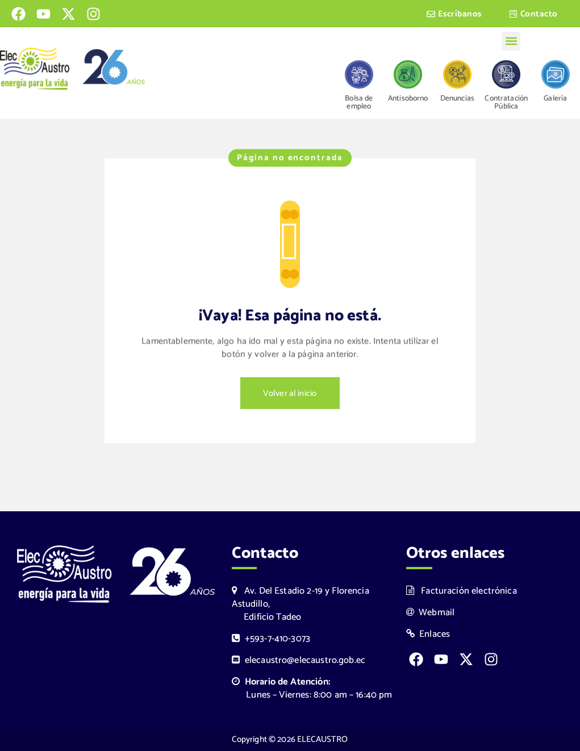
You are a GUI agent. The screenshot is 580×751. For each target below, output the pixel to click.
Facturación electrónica (461, 591)
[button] (511, 41)
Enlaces (428, 634)
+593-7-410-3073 (271, 638)
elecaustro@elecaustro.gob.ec (298, 660)
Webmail (430, 612)
